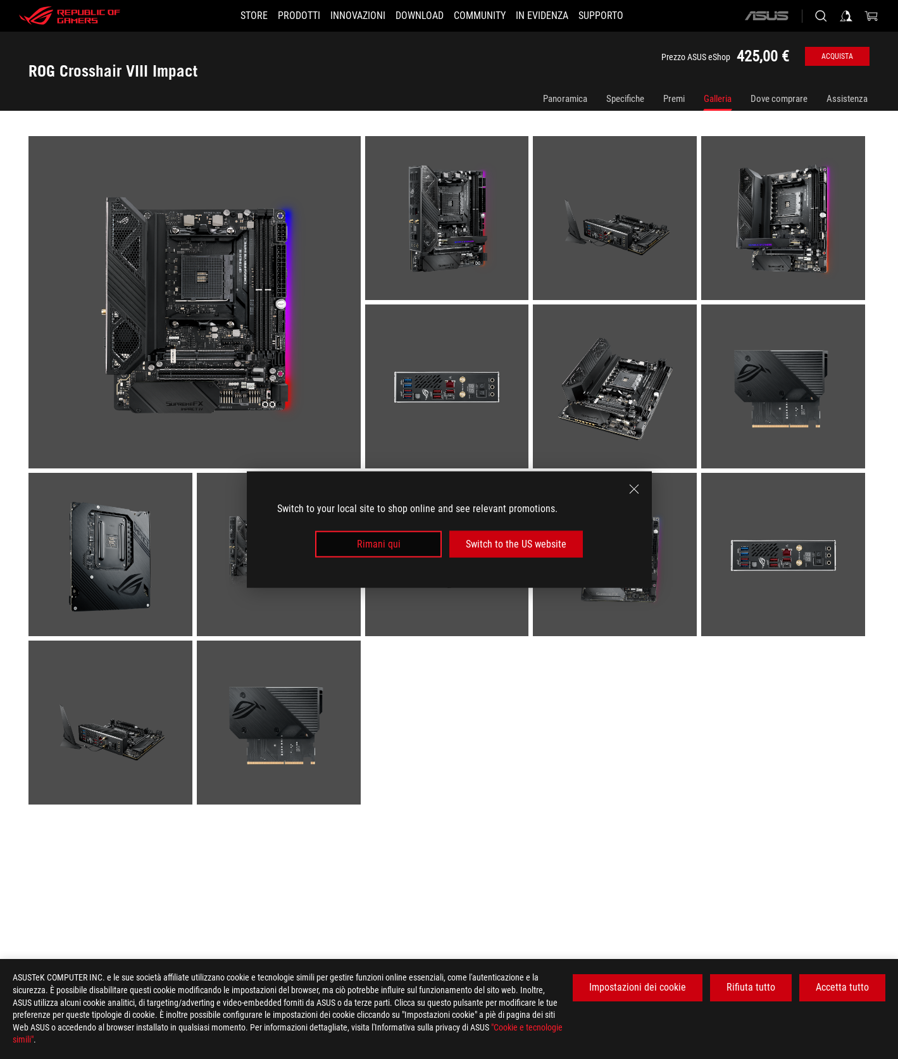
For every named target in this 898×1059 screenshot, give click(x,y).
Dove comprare (779, 98)
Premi (674, 98)
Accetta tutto (842, 987)
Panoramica (565, 98)
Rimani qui (379, 544)
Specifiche (625, 98)
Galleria (718, 98)
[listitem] (196, 304)
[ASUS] (766, 16)
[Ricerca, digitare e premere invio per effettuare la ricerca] (820, 16)
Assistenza (847, 98)
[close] (634, 488)
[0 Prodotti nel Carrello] (871, 16)
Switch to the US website (516, 544)
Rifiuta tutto (751, 987)
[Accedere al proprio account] (846, 16)
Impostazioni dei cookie (637, 987)
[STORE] (231, 16)
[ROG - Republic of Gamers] (69, 15)
